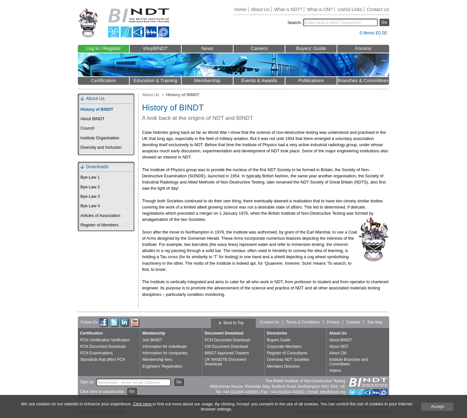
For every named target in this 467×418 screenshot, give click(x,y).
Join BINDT (152, 340)
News (207, 48)
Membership (207, 80)
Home (240, 9)
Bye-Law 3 (90, 196)
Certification (103, 80)
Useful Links (349, 9)
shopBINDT (155, 48)
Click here (142, 403)
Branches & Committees (363, 80)
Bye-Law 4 (90, 206)
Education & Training (155, 80)
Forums (363, 48)
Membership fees (157, 359)
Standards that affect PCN (102, 359)
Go (384, 22)
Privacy (333, 322)
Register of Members (99, 225)
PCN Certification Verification (105, 340)
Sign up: (87, 382)
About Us (260, 9)
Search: (294, 22)
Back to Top (233, 323)
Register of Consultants (287, 353)
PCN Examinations (96, 353)
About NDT (338, 346)
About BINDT (92, 119)
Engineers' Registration (162, 366)
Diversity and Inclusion (101, 147)
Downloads (97, 166)
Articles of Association (100, 215)
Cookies (353, 322)
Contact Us (378, 9)
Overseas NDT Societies (288, 359)
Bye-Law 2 (90, 187)
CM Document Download (226, 346)
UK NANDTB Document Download (225, 361)
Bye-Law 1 (90, 177)
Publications (311, 80)
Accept (437, 406)
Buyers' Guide (311, 48)
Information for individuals (164, 346)
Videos (335, 370)
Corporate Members (284, 346)
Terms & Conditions (303, 322)
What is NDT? (288, 9)
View (351, 34)
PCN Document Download (103, 346)
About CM (337, 353)
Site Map (375, 322)
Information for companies (164, 353)
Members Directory (283, 366)
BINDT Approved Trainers (227, 353)
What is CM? (320, 9)
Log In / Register (103, 48)
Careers (259, 48)
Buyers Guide (279, 340)
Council (87, 128)
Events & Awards (259, 80)
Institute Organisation (99, 138)
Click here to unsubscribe (102, 391)
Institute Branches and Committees (348, 361)
